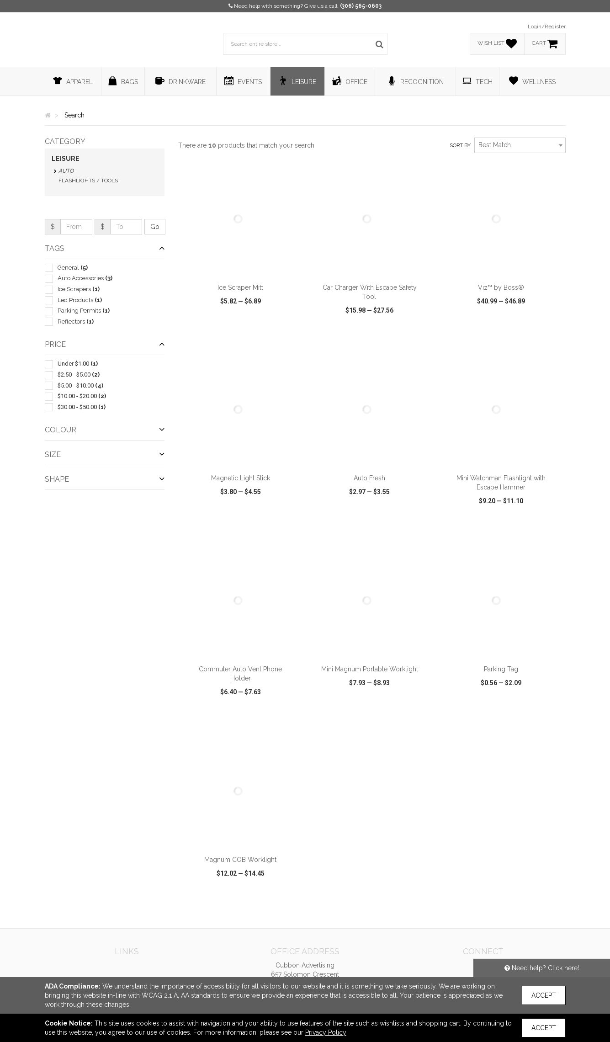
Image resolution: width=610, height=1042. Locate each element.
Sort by (460, 146)
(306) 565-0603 (361, 6)
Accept (543, 995)
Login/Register (547, 26)
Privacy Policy (325, 1032)
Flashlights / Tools (88, 180)
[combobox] (520, 145)
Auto (66, 171)
